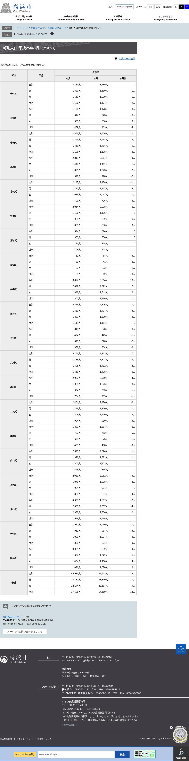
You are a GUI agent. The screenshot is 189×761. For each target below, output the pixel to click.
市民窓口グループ (57, 28)
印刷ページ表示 (127, 58)
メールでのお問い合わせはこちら (24, 631)
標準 (150, 7)
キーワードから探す (25, 754)
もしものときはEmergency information (165, 18)
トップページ (21, 28)
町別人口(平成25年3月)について (31, 34)
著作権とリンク (44, 739)
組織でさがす (38, 28)
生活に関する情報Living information (23, 18)
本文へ (110, 7)
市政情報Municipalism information (118, 18)
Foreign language (124, 7)
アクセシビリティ (25, 739)
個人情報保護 (6, 739)
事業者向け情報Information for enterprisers (70, 18)
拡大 (158, 7)
